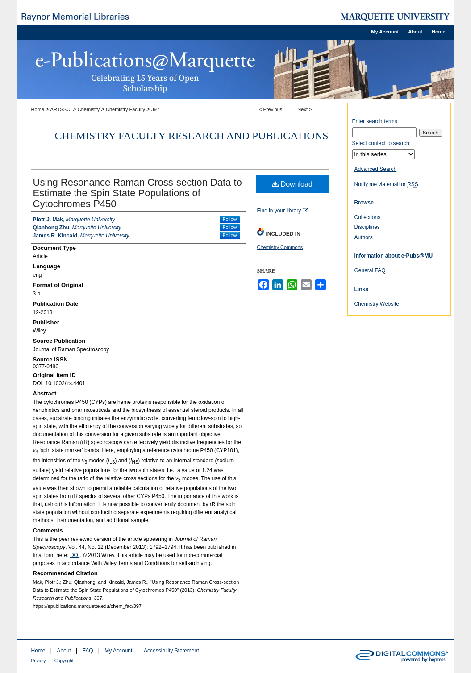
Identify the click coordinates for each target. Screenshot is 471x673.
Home (37, 109)
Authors (363, 237)
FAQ (87, 651)
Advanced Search (375, 169)
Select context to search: (381, 143)
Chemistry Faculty (125, 109)
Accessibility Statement (171, 651)
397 (155, 109)
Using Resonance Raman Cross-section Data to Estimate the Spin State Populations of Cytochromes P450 (137, 193)
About (64, 651)
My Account (118, 651)
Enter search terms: (375, 121)
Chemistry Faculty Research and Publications (192, 135)
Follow (230, 219)
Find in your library (282, 211)
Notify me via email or (386, 184)
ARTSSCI (60, 109)
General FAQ (370, 270)
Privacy (38, 660)
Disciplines (367, 227)
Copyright (64, 660)
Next (302, 109)
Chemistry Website (376, 304)
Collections (367, 217)
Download (292, 184)
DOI (74, 555)
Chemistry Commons (280, 247)
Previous (273, 109)
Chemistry (89, 109)
